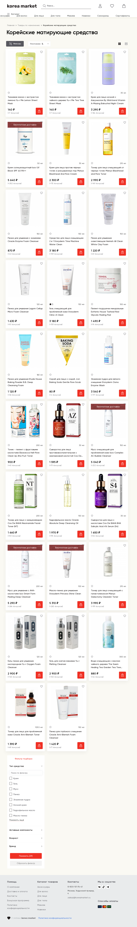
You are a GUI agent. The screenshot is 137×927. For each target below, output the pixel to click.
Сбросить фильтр (26, 863)
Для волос (22, 15)
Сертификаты (123, 15)
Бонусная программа (18, 900)
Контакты (12, 896)
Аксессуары (43, 887)
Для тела (55, 15)
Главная (11, 25)
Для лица (39, 15)
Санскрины (103, 15)
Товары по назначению (29, 25)
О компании (13, 887)
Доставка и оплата (17, 891)
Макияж (71, 15)
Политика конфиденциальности (55, 918)
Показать (24, 856)
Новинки (86, 15)
